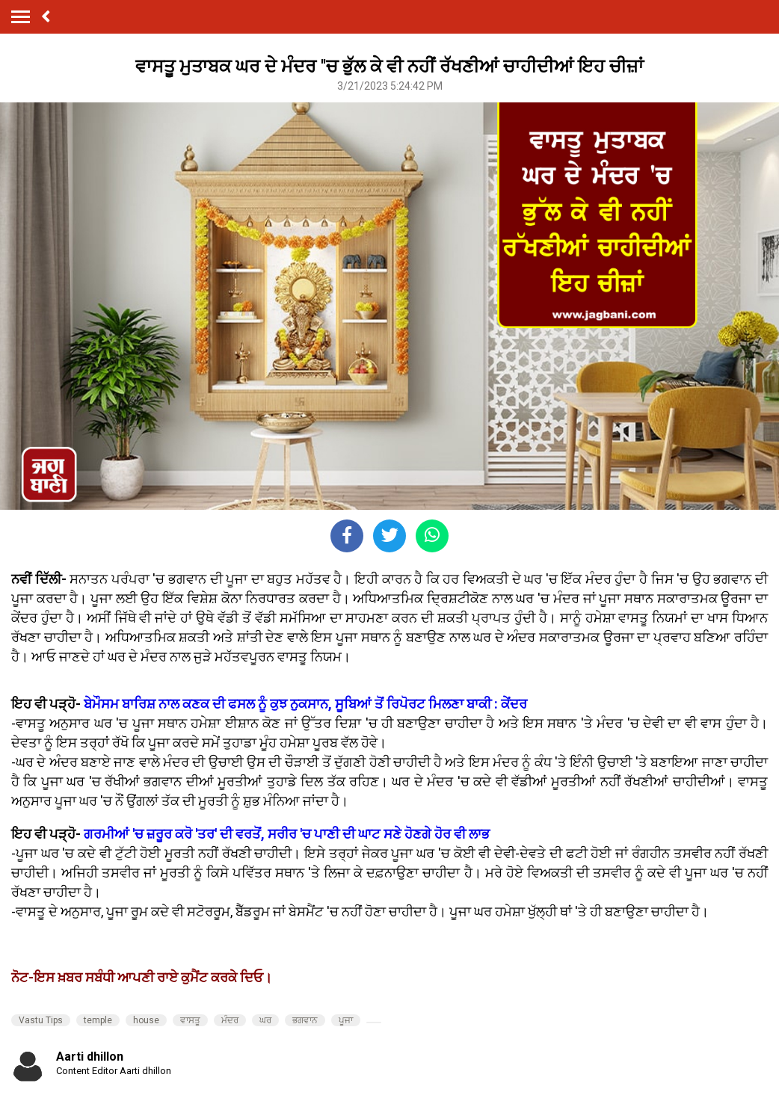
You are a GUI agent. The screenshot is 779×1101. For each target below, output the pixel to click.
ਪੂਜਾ (346, 1020)
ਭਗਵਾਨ (305, 1020)
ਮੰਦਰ (229, 1020)
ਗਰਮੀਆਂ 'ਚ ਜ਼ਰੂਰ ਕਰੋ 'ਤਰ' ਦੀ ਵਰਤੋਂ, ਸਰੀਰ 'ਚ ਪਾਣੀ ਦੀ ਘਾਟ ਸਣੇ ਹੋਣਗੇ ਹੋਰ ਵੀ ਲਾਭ (285, 834)
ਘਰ (265, 1020)
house (146, 1020)
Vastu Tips (41, 1020)
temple (98, 1020)
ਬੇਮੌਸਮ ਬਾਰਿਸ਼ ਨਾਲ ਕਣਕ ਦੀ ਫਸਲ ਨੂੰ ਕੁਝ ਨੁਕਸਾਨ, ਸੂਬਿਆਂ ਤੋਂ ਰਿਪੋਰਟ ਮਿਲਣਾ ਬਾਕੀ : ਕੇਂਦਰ (305, 704)
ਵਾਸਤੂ (190, 1020)
